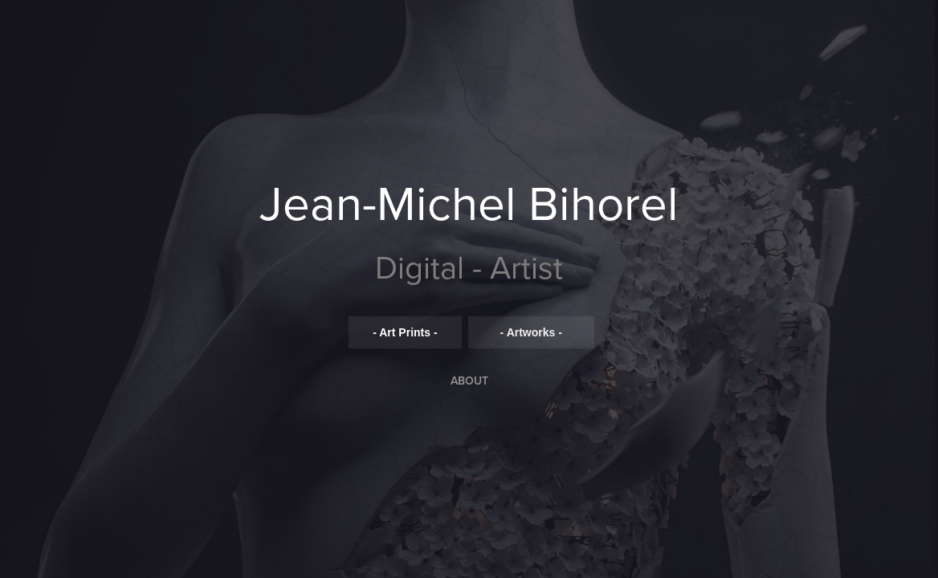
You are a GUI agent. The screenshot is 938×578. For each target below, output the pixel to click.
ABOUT (469, 380)
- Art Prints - (405, 332)
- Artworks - (531, 332)
